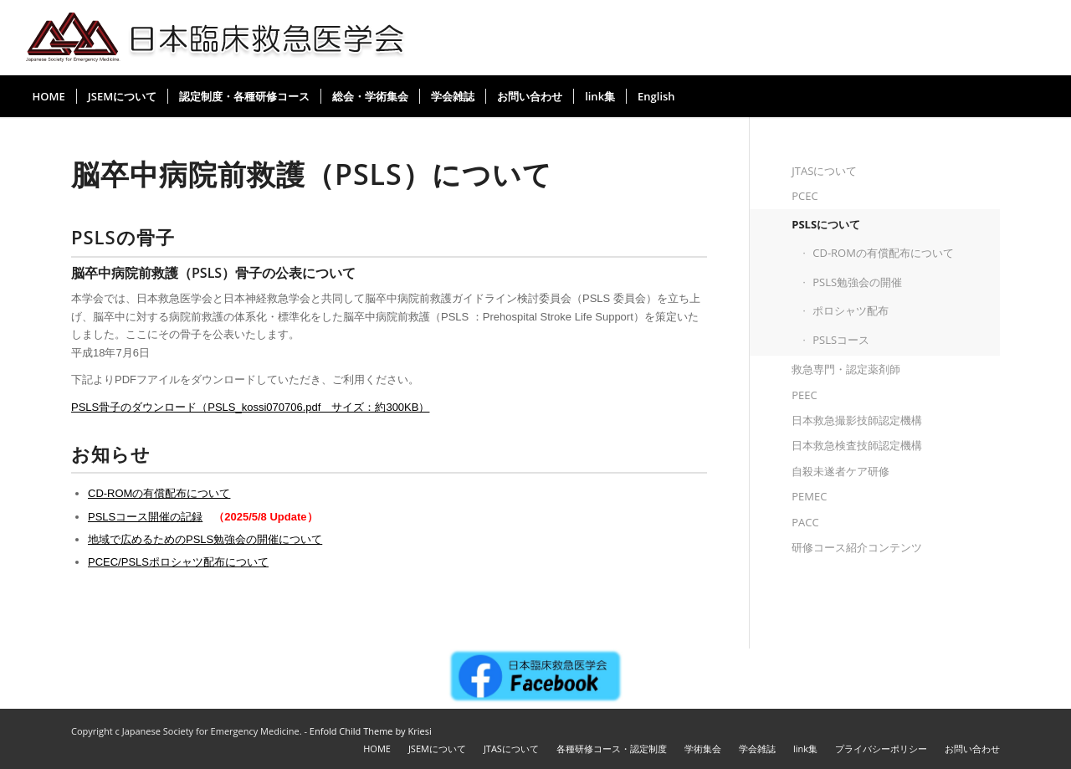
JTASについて (824, 170)
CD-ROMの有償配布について (159, 493)
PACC (805, 522)
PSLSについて (826, 224)
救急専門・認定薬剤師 (846, 369)
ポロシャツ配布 (850, 310)
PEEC (804, 394)
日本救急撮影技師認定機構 (857, 420)
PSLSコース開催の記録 (145, 516)
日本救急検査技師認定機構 (857, 445)
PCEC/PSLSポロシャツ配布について (178, 562)
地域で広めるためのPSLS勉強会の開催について (205, 539)
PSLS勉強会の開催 (857, 282)
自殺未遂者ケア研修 (840, 471)
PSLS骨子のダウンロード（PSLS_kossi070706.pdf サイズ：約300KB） (250, 407)
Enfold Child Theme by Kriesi (371, 731)
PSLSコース (840, 339)
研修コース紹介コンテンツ (857, 547)
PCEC (804, 195)
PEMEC (809, 496)
